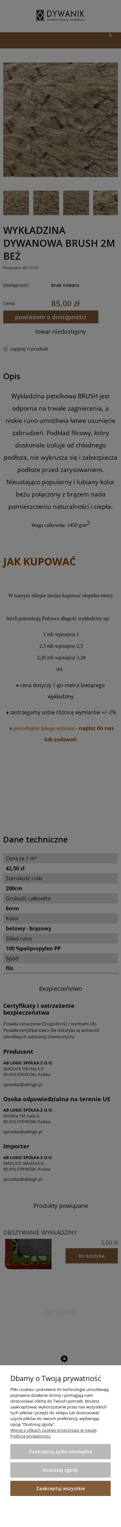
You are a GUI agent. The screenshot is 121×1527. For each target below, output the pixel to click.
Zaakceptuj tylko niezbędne (60, 1452)
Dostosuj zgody (60, 1470)
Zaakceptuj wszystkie (60, 1488)
